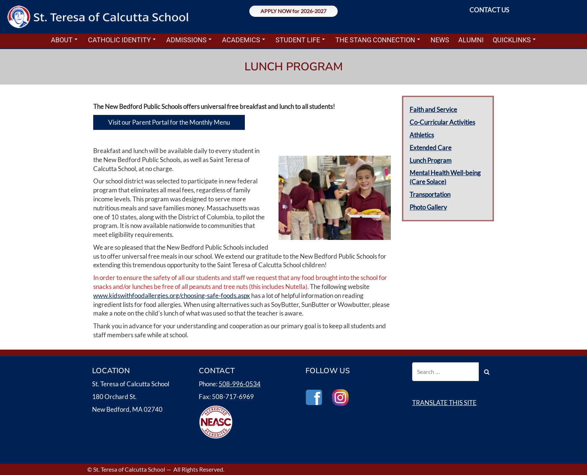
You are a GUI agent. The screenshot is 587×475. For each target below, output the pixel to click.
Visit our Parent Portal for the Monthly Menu (169, 122)
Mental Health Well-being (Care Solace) (445, 177)
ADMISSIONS (189, 40)
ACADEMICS (243, 40)
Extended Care (430, 148)
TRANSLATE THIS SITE (444, 403)
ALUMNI (471, 40)
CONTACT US (489, 10)
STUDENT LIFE (300, 40)
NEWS (440, 40)
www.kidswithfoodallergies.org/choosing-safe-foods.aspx (171, 295)
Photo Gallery (428, 207)
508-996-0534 (240, 384)
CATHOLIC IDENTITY (122, 40)
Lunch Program (430, 160)
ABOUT (64, 40)
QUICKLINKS (514, 40)
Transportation (430, 194)
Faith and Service (433, 109)
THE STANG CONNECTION (377, 40)
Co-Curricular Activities (442, 122)
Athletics (422, 135)
